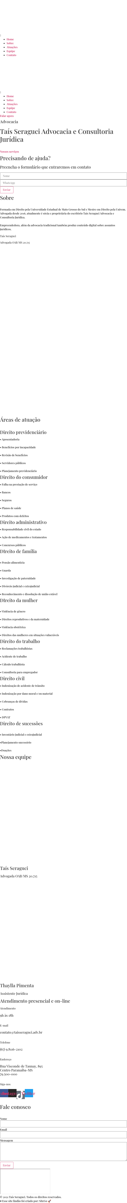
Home (10, 39)
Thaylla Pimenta (17, 985)
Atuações (12, 47)
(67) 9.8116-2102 (11, 1049)
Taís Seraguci (14, 868)
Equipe (11, 51)
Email (3, 1129)
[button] (63, 35)
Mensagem (6, 1140)
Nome (3, 1118)
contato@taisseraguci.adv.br (21, 1032)
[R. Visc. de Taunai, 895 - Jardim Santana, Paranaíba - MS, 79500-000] (25, 1181)
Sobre (10, 43)
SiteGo (43, 1201)
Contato (11, 55)
